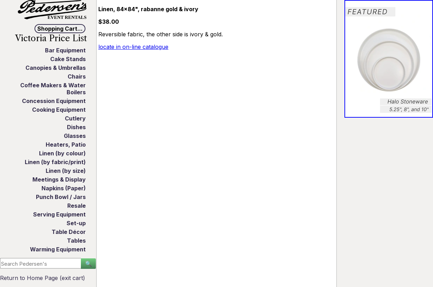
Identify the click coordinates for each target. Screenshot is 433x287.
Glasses (75, 135)
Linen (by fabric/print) (55, 162)
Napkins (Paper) (63, 188)
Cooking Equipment (59, 109)
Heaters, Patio (66, 144)
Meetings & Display (59, 179)
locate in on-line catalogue (133, 46)
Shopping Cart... (60, 28)
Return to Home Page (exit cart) (42, 277)
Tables (76, 240)
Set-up (76, 223)
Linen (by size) (66, 170)
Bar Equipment (65, 50)
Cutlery (75, 118)
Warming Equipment (58, 249)
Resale (76, 205)
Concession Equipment (54, 100)
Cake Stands (68, 59)
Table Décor (69, 231)
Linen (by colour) (62, 153)
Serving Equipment (59, 214)
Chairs (77, 76)
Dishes (76, 127)
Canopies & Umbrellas (55, 67)
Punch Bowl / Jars (61, 196)
